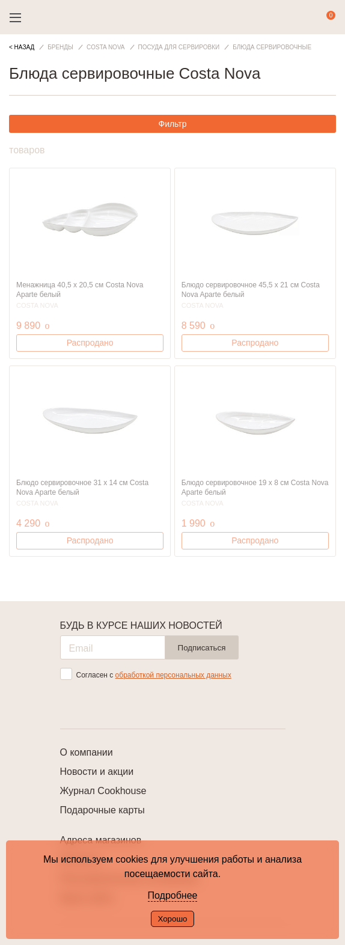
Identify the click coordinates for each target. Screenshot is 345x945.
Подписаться (202, 647)
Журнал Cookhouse (103, 791)
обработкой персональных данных (173, 675)
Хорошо (172, 918)
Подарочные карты (102, 810)
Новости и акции (97, 771)
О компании (86, 752)
